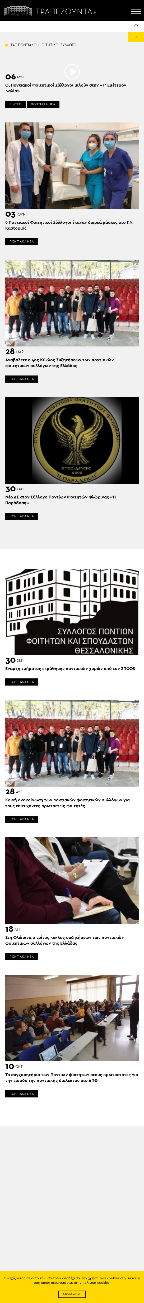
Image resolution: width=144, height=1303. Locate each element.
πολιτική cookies (95, 1283)
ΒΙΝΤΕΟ (15, 104)
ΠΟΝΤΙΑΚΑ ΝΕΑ (43, 104)
